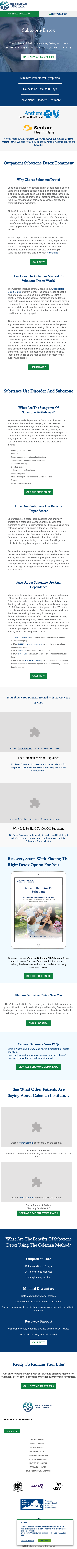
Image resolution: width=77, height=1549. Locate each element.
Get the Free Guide (38, 976)
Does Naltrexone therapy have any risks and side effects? (37, 1055)
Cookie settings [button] (27, 1540)
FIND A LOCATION (38, 1023)
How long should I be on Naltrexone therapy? (30, 1058)
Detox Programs (37, 1439)
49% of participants (22, 637)
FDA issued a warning (33, 660)
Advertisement (25, 748)
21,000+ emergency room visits (30, 644)
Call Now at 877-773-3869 (38, 57)
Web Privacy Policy (37, 1451)
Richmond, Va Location (38, 1455)
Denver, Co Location (38, 1459)
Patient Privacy (37, 1447)
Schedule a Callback (19, 14)
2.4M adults (22, 651)
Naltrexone (52, 252)
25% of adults (23, 654)
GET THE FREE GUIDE (38, 492)
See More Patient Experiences (38, 1213)
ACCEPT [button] (44, 1540)
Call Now (38, 262)
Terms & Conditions (37, 1443)
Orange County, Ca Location (38, 1471)
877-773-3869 (59, 14)
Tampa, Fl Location (38, 1467)
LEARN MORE (38, 367)
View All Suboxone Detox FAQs (38, 1067)
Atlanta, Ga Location (38, 1463)
